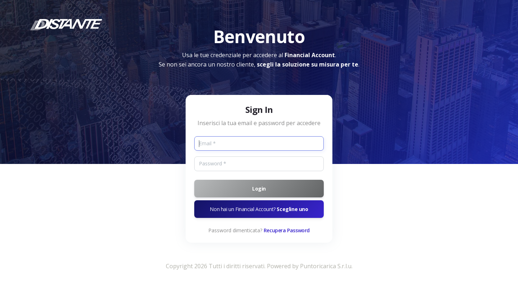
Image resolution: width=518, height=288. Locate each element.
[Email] (259, 143)
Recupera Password (287, 230)
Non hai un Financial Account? (259, 209)
